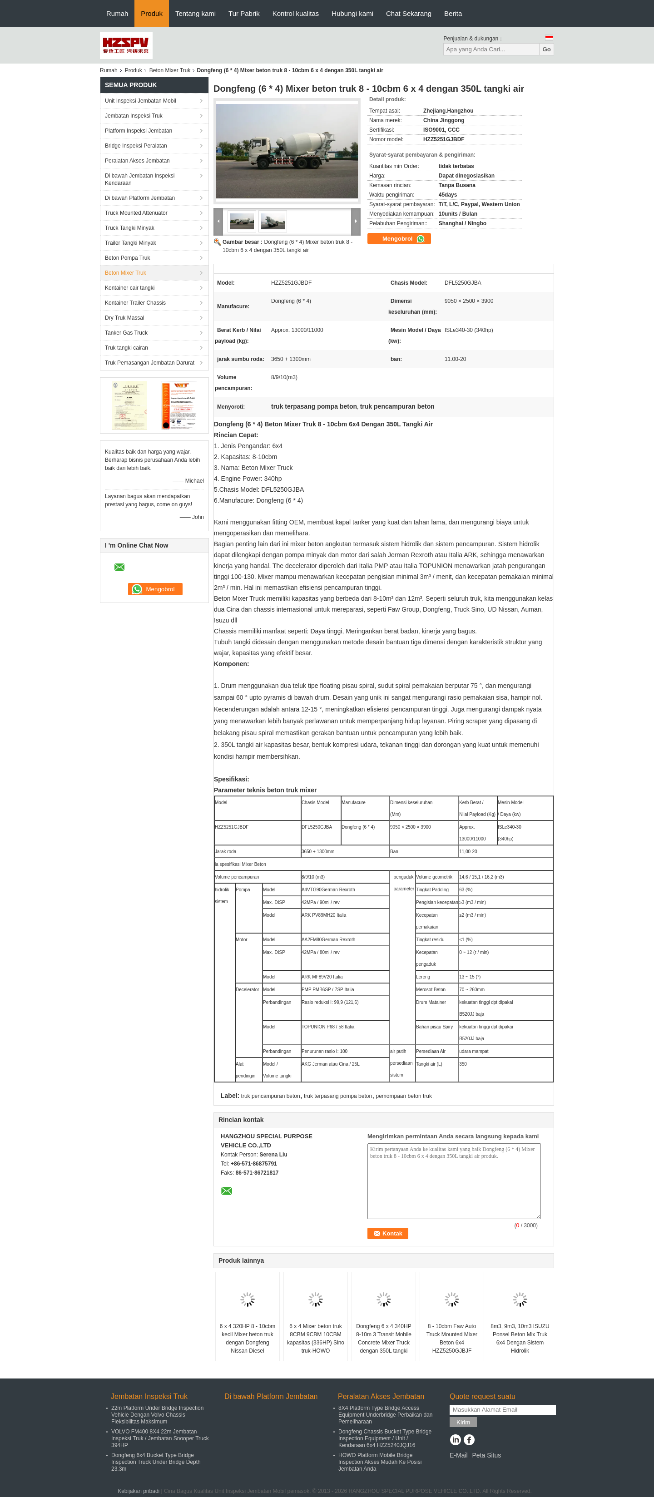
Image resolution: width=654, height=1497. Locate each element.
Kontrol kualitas (295, 13)
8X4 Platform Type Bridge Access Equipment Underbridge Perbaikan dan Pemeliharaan (385, 1415)
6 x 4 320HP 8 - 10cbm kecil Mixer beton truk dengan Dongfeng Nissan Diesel (248, 1338)
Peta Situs (486, 1455)
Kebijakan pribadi (138, 1491)
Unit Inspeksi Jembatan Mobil (140, 101)
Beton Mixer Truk (170, 70)
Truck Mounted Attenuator (136, 213)
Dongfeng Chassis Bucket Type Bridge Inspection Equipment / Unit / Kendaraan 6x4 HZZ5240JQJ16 (384, 1438)
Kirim (463, 1422)
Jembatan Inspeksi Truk (134, 116)
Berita (453, 13)
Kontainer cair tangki (129, 288)
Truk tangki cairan (126, 348)
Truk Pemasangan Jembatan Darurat (149, 363)
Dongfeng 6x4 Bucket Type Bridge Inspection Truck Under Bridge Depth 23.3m (156, 1462)
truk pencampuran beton (270, 1096)
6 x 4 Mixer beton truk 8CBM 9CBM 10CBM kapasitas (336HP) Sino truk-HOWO (315, 1338)
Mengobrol (403, 238)
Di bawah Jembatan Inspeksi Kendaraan (139, 179)
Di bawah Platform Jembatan (140, 198)
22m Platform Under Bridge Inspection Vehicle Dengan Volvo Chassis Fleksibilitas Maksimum (157, 1415)
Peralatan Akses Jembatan (137, 161)
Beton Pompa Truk (127, 258)
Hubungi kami (352, 13)
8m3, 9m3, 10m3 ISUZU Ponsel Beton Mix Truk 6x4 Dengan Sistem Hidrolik (519, 1338)
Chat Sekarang (408, 13)
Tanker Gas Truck (126, 333)
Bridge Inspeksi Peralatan (136, 146)
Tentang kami (195, 13)
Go (546, 49)
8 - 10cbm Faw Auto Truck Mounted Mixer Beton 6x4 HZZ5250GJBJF (451, 1338)
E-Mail (459, 1455)
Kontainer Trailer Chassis (135, 303)
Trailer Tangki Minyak (130, 243)
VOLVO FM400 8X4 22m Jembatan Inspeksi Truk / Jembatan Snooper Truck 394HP (160, 1438)
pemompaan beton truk (404, 1096)
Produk (152, 13)
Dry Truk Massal (124, 318)
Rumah (117, 13)
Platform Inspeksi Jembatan (138, 131)
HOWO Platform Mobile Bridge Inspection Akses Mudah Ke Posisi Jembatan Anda (379, 1462)
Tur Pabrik (244, 13)
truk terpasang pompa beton (338, 1096)
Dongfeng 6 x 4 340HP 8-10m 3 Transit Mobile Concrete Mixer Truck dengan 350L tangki (383, 1338)
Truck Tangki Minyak (129, 228)
